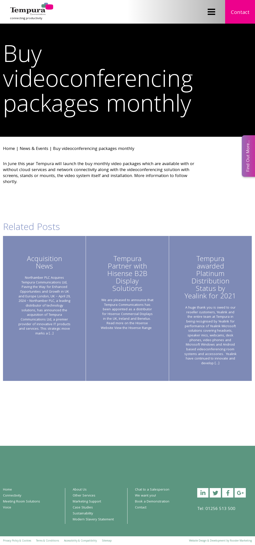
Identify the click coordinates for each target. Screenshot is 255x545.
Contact (240, 12)
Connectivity (12, 496)
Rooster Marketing (241, 541)
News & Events (34, 149)
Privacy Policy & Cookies (17, 541)
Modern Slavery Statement (93, 519)
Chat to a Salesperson (152, 490)
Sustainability (83, 513)
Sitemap (107, 541)
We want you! (145, 496)
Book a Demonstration (152, 501)
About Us (80, 490)
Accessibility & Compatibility (80, 541)
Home (9, 149)
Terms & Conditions (47, 541)
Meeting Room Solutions (21, 501)
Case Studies (83, 507)
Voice (7, 507)
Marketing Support (87, 501)
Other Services (84, 496)
